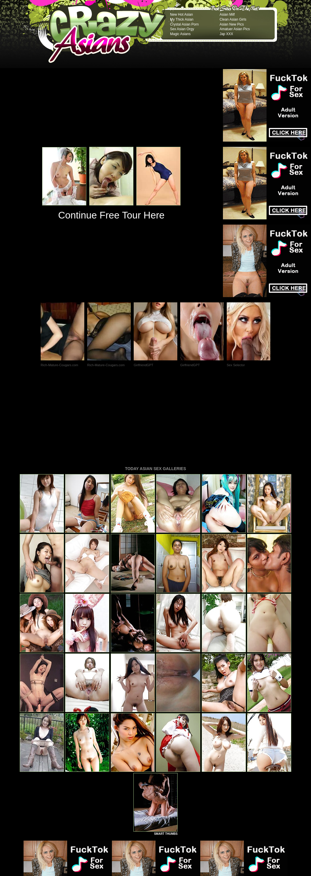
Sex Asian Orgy (182, 29)
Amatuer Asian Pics (234, 29)
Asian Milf (227, 14)
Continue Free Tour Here (111, 215)
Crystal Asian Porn (184, 24)
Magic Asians (180, 34)
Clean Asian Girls (232, 19)
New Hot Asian (181, 14)
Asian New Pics (231, 24)
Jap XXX (226, 34)
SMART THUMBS (166, 754)
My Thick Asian (181, 19)
